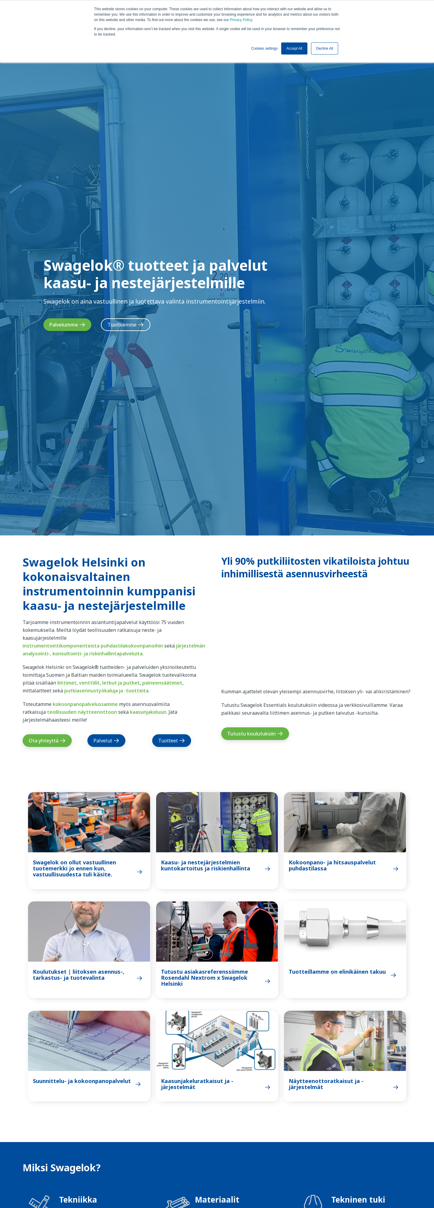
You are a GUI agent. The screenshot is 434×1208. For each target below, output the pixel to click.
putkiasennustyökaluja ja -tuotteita (106, 690)
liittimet (67, 682)
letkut (109, 682)
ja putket (129, 682)
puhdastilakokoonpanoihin (132, 645)
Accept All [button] (294, 48)
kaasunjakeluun (148, 712)
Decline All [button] (324, 48)
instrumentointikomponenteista (61, 645)
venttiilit (89, 682)
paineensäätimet (162, 682)
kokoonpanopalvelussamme (85, 704)
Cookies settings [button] (264, 48)
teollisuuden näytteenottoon (82, 712)
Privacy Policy (241, 20)
